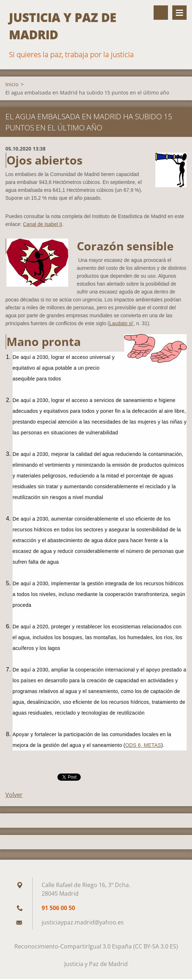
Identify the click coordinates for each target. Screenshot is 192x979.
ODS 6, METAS (143, 745)
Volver (14, 795)
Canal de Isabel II (42, 224)
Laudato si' (121, 323)
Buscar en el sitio (161, 12)
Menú (179, 12)
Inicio (11, 84)
